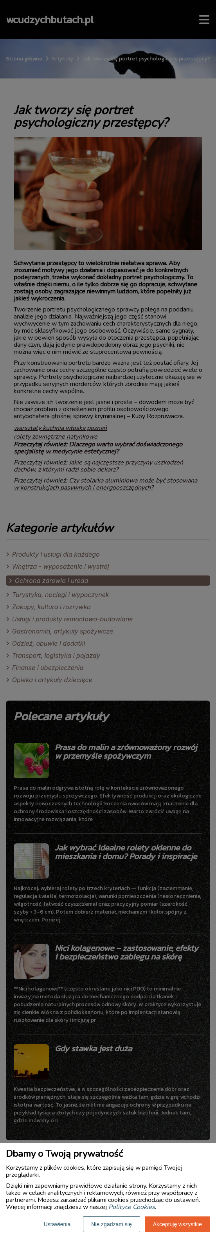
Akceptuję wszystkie (177, 1224)
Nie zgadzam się (111, 1224)
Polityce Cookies (131, 1207)
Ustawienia (57, 1224)
